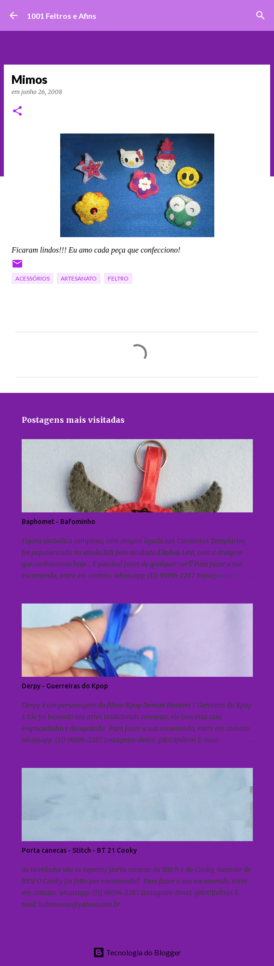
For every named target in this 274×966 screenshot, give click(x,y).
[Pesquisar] (260, 15)
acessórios (32, 278)
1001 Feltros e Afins (61, 15)
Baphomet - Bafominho (58, 521)
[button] (17, 111)
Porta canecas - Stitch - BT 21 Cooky (79, 850)
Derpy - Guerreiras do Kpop (65, 686)
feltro (118, 278)
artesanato (79, 278)
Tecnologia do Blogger (137, 952)
